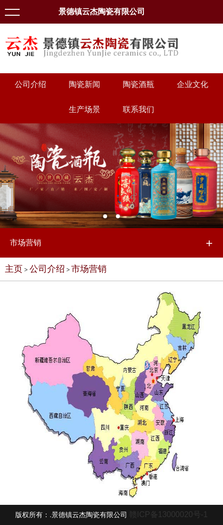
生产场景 (84, 109)
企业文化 (192, 84)
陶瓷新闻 (84, 84)
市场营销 (89, 269)
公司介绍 (30, 84)
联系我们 (138, 109)
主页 (14, 269)
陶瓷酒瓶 (138, 84)
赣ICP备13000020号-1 (168, 514)
